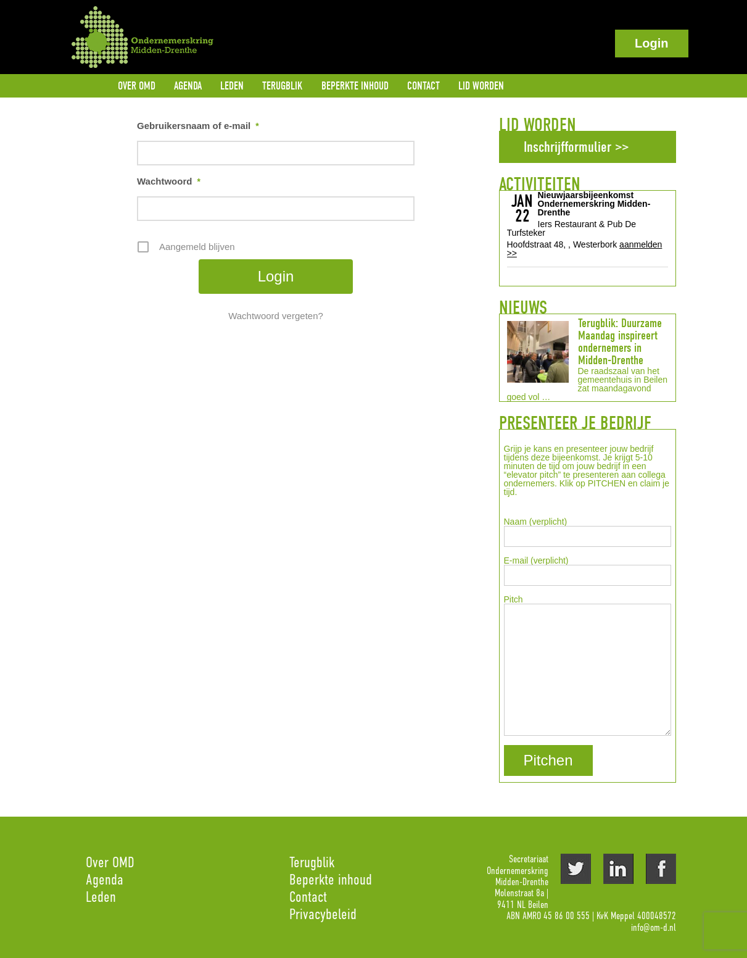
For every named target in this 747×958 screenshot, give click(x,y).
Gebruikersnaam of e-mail (198, 126)
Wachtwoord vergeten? (275, 315)
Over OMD (110, 862)
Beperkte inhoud (330, 879)
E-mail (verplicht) (587, 571)
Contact (308, 896)
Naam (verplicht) (587, 532)
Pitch (587, 665)
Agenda (104, 879)
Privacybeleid (323, 914)
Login (651, 43)
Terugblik (311, 862)
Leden (101, 896)
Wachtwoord (168, 181)
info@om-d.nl (653, 927)
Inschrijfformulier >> (576, 147)
